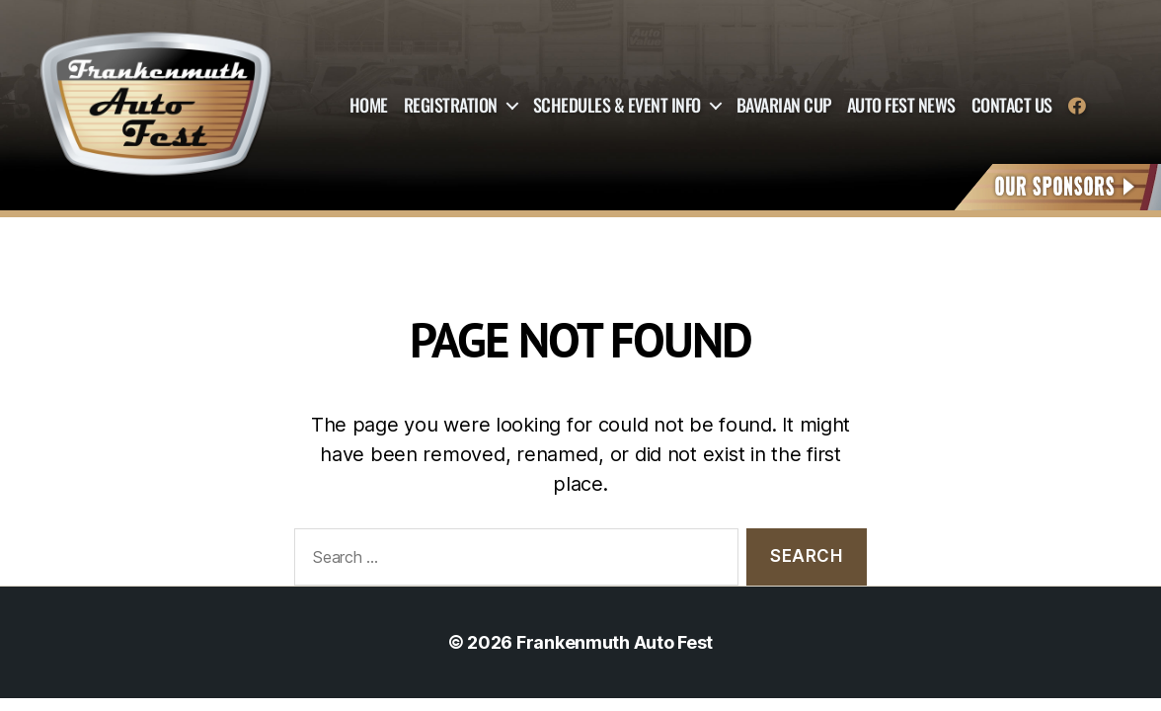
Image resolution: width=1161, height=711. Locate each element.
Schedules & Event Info (617, 106)
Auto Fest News (901, 106)
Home (368, 106)
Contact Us (1011, 106)
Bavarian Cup (783, 106)
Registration (451, 106)
